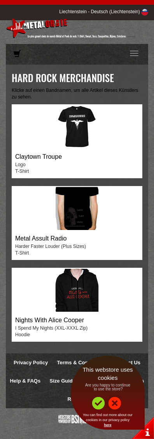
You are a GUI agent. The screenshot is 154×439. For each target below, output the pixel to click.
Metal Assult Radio (41, 238)
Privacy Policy (31, 362)
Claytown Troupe (38, 156)
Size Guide (62, 381)
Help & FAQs (25, 381)
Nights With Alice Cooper (49, 320)
